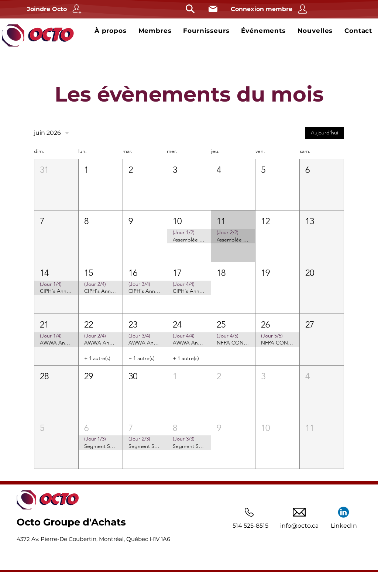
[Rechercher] (190, 9)
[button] (56, 184)
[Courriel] (212, 9)
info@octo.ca (299, 525)
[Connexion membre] (270, 9)
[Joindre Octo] (55, 9)
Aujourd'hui (324, 132)
